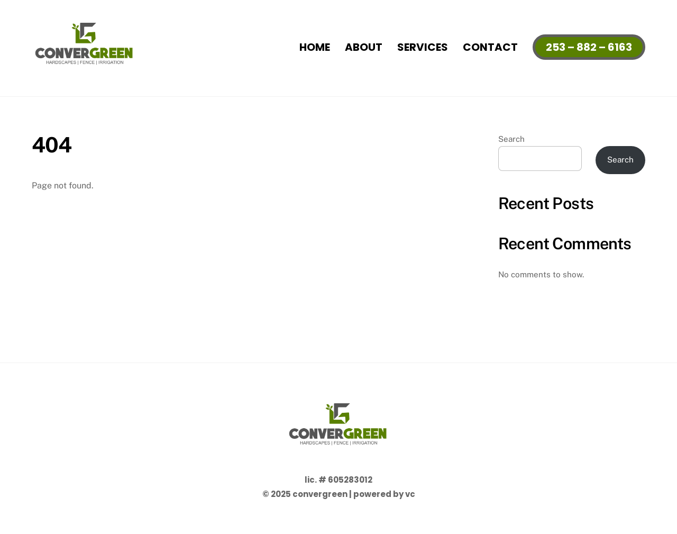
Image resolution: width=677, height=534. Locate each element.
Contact (490, 47)
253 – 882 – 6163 (589, 47)
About (363, 47)
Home (314, 47)
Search (511, 138)
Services (422, 47)
